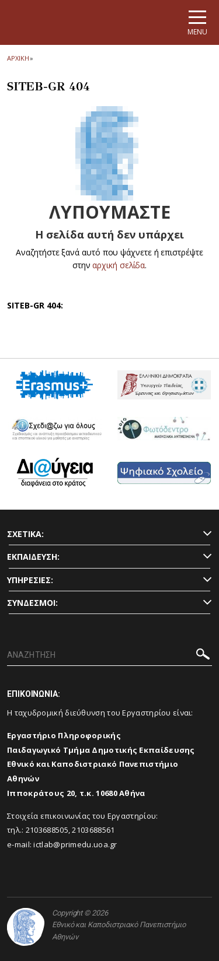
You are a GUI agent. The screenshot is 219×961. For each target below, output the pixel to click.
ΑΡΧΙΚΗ (18, 58)
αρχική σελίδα (118, 265)
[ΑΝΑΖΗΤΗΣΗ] (109, 655)
